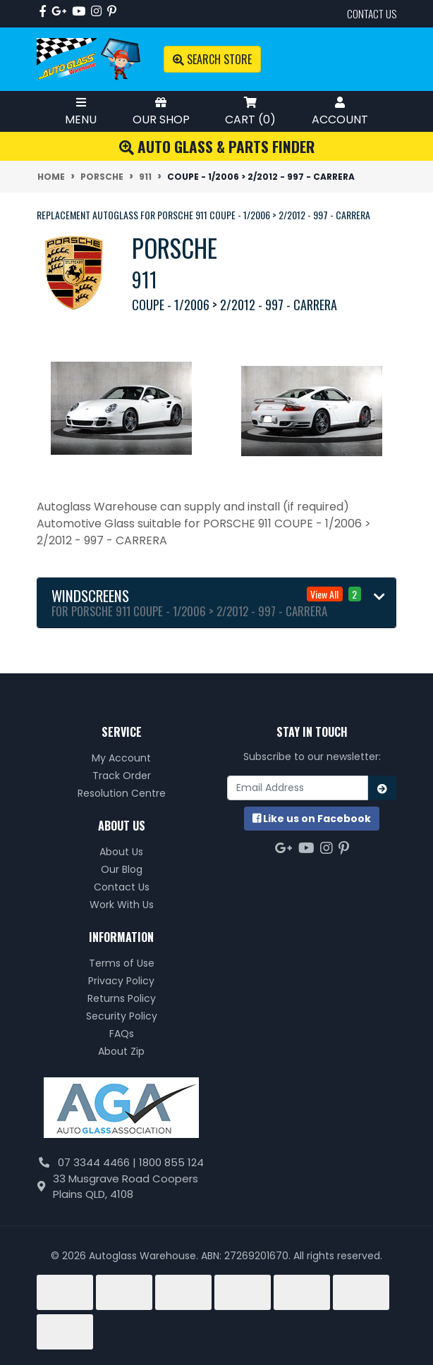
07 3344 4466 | (98, 1162)
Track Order (121, 776)
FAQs (121, 1034)
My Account (121, 758)
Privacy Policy (121, 981)
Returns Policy (121, 998)
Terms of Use (121, 963)
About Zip (121, 1051)
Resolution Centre (122, 793)
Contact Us (122, 887)
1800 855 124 (171, 1162)
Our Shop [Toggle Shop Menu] (161, 111)
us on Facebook (311, 819)
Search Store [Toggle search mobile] (212, 59)
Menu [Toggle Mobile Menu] (81, 111)
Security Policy (121, 1016)
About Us (121, 852)
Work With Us (122, 905)
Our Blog (121, 869)
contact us (371, 13)
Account (340, 111)
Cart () (250, 111)
